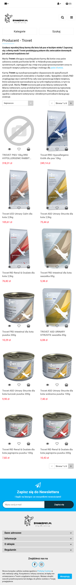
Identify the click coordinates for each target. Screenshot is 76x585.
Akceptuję (65, 576)
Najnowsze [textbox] (9, 103)
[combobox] (17, 103)
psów (53, 67)
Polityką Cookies (44, 571)
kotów (60, 67)
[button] (68, 4)
